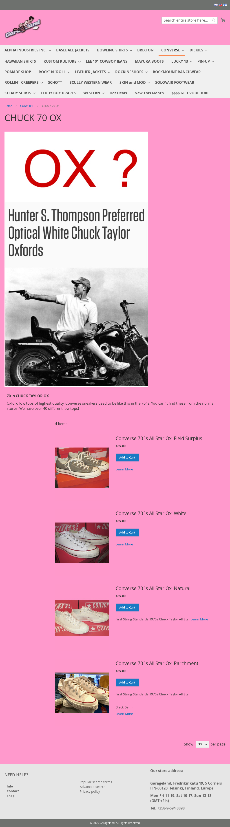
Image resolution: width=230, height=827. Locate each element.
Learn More (124, 469)
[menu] (115, 71)
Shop (11, 796)
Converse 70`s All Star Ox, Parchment (157, 663)
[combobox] (189, 20)
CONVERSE (27, 106)
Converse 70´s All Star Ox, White (151, 513)
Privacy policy (90, 791)
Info (10, 786)
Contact (13, 791)
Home (8, 106)
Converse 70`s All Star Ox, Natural (153, 588)
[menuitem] (26, 50)
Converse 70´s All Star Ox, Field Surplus (159, 438)
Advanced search (93, 787)
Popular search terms (96, 782)
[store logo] (23, 27)
